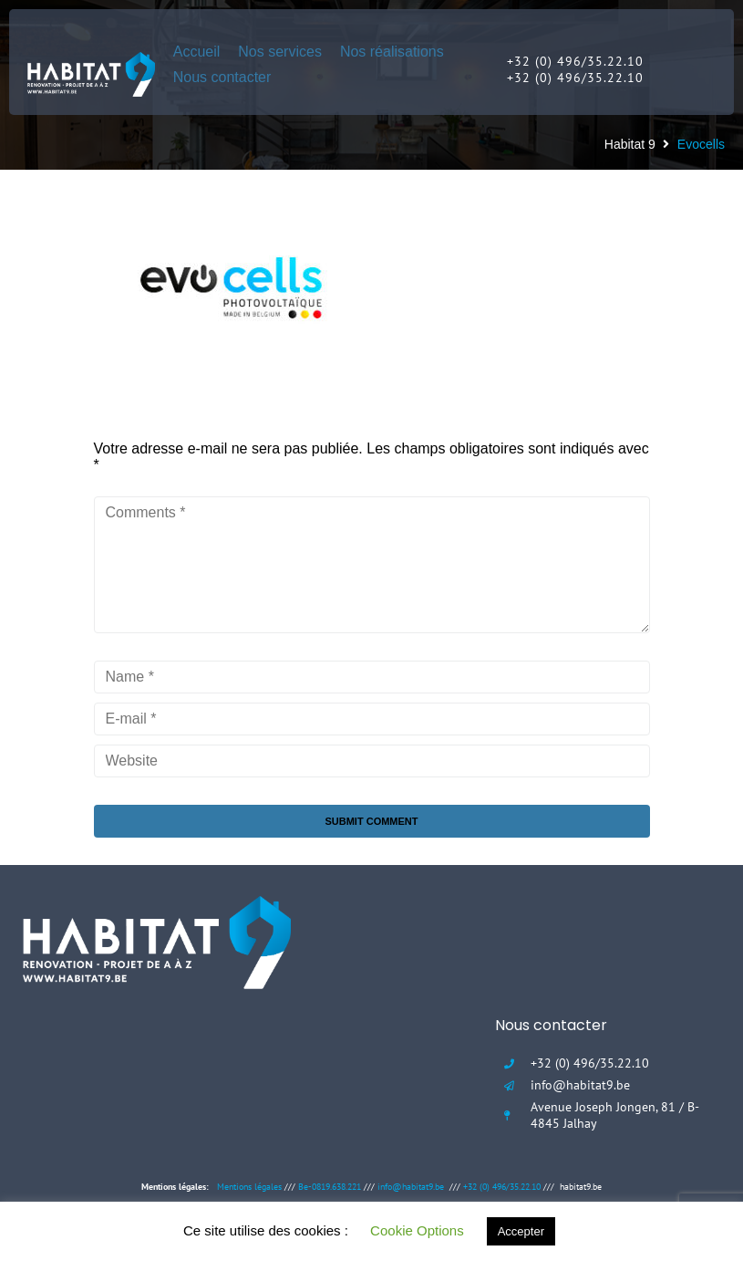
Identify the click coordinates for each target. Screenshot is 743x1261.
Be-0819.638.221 (329, 1187)
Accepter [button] (521, 1231)
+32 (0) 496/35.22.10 (502, 1187)
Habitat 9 (629, 144)
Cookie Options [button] (417, 1230)
